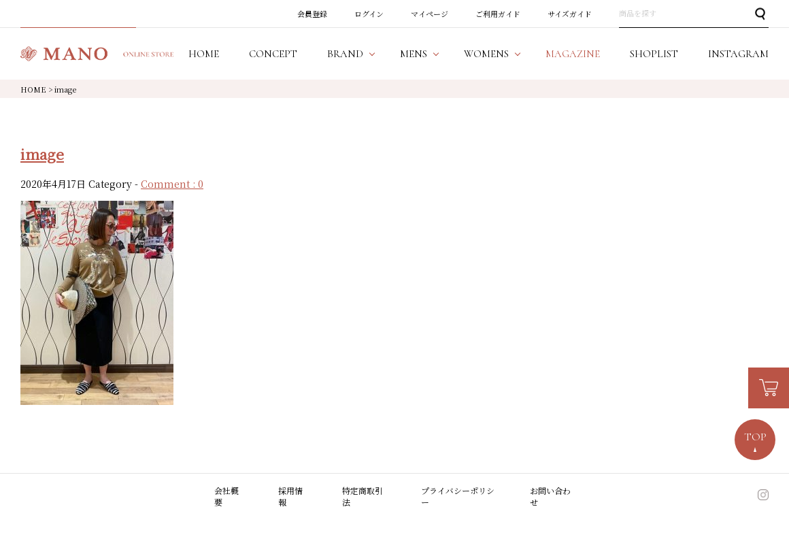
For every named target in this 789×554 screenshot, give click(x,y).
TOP (755, 437)
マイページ (429, 13)
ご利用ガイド (497, 13)
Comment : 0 (172, 184)
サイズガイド (570, 13)
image (42, 154)
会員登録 (312, 13)
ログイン (369, 13)
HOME (33, 89)
